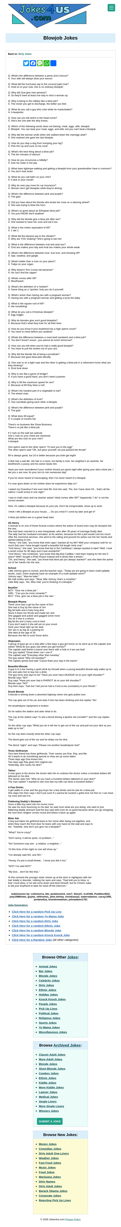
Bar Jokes (45, 971)
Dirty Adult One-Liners (54, 1153)
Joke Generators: (18, 905)
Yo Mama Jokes (49, 1027)
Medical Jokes (48, 1096)
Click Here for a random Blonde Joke (36, 930)
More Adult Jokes (50, 1059)
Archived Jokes (66, 1045)
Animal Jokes (48, 966)
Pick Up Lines (48, 1008)
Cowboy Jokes (49, 1073)
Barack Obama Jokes (53, 1190)
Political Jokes (48, 1013)
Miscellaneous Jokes (53, 1032)
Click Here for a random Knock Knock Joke (41, 935)
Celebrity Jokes (49, 980)
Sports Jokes (48, 1022)
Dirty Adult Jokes (50, 1186)
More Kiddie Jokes (51, 1087)
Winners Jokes (49, 1110)
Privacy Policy (73, 1219)
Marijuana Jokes (50, 1176)
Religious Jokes (49, 1018)
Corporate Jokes (50, 1195)
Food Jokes (46, 1172)
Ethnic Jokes (47, 989)
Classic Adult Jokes (52, 1054)
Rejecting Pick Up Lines (55, 1200)
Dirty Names (47, 1181)
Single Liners (48, 1101)
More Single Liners (51, 1106)
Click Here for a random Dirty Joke (35, 921)
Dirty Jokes (25, 54)
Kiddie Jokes (47, 1082)
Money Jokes (48, 1144)
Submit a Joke (50, 1121)
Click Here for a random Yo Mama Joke (38, 916)
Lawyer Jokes (48, 1092)
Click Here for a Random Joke (32, 939)
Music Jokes (47, 1167)
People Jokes (48, 1004)
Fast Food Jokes (50, 1162)
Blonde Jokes (48, 975)
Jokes (72, 957)
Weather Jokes (49, 1158)
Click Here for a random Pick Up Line (36, 911)
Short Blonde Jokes (52, 1068)
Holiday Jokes (48, 994)
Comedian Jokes (50, 1148)
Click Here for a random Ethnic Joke (36, 925)
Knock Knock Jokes (52, 999)
